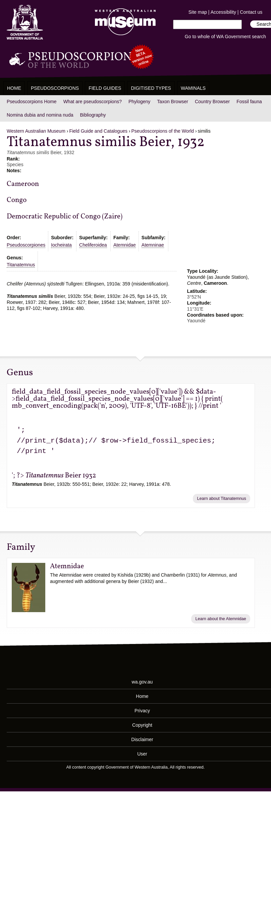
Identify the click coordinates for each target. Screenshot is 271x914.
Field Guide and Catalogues (98, 131)
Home (14, 88)
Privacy (142, 710)
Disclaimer (142, 739)
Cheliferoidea (93, 245)
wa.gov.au (142, 681)
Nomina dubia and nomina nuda (40, 115)
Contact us (251, 12)
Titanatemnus (21, 264)
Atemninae (153, 245)
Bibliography (93, 115)
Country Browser (212, 101)
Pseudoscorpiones (26, 245)
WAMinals (193, 88)
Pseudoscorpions (55, 88)
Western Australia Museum (25, 22)
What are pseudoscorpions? (92, 101)
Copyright (142, 725)
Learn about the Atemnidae (221, 618)
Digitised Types (151, 88)
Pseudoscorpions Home (32, 101)
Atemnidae (124, 245)
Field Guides (105, 88)
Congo (16, 200)
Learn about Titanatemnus (221, 498)
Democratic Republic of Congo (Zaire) (64, 216)
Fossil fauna (249, 101)
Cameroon (23, 184)
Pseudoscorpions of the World (162, 131)
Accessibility (223, 12)
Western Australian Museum (124, 22)
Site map (197, 12)
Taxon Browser (172, 101)
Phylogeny (139, 101)
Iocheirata (61, 245)
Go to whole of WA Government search (225, 36)
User (142, 754)
